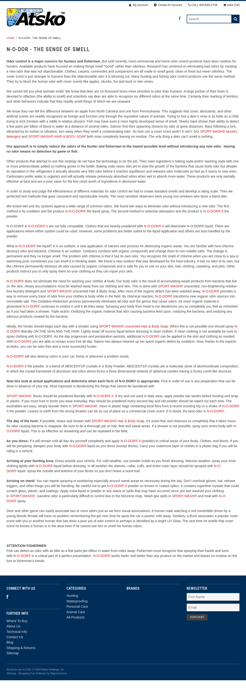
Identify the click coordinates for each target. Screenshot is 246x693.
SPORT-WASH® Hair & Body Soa (117, 434)
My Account (138, 5)
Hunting (53, 40)
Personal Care (120, 40)
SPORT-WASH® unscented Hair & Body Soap (133, 339)
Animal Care (155, 40)
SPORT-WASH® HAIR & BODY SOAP (57, 149)
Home (10, 50)
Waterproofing (84, 40)
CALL (202, 5)
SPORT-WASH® (170, 299)
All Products (188, 40)
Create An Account (168, 5)
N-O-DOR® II (213, 224)
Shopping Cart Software (32, 686)
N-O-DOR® (77, 224)
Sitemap (12, 666)
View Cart (231, 5)
